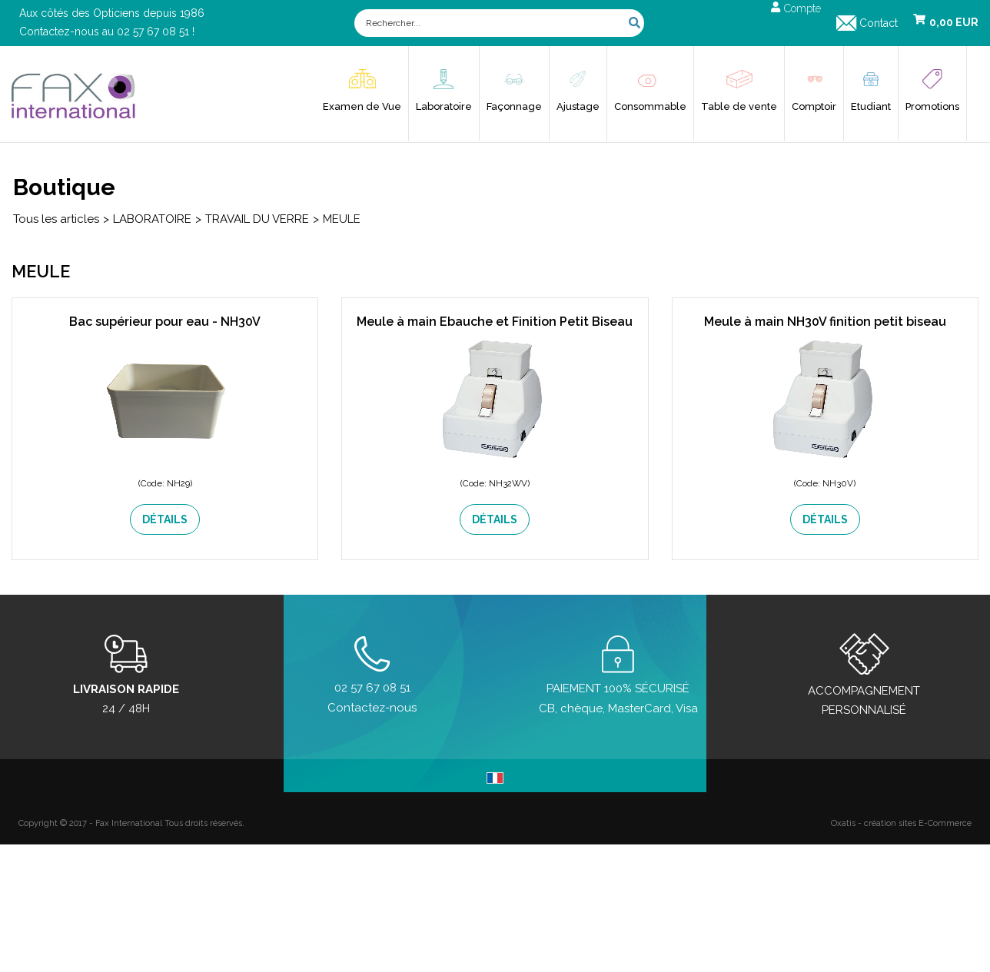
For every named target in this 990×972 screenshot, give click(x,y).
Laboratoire (444, 106)
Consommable (650, 106)
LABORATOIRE (152, 219)
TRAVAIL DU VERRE (257, 219)
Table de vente (739, 106)
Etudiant (871, 106)
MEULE (341, 219)
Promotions (932, 106)
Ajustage (578, 106)
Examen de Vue (362, 106)
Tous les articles (56, 219)
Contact (878, 23)
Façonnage (514, 106)
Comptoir (814, 106)
